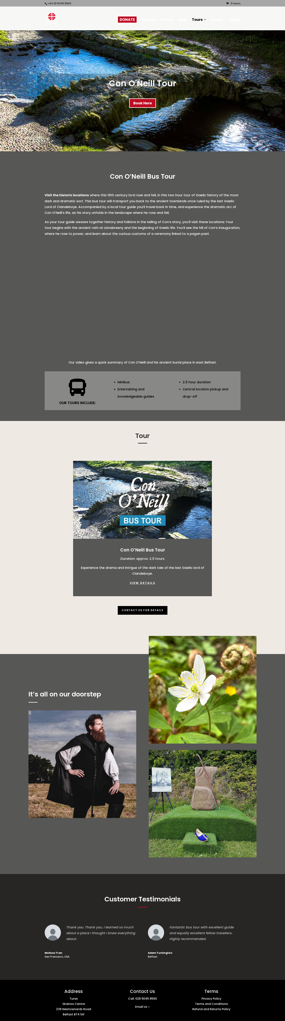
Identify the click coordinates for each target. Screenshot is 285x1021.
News (236, 20)
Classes (149, 20)
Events (167, 20)
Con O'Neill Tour (142, 83)
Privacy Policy (211, 999)
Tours (197, 20)
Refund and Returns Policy (211, 1009)
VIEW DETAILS (142, 583)
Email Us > (142, 1007)
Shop (182, 20)
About (216, 20)
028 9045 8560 (146, 999)
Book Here (142, 103)
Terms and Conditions (211, 1004)
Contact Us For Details (142, 610)
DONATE (127, 19)
